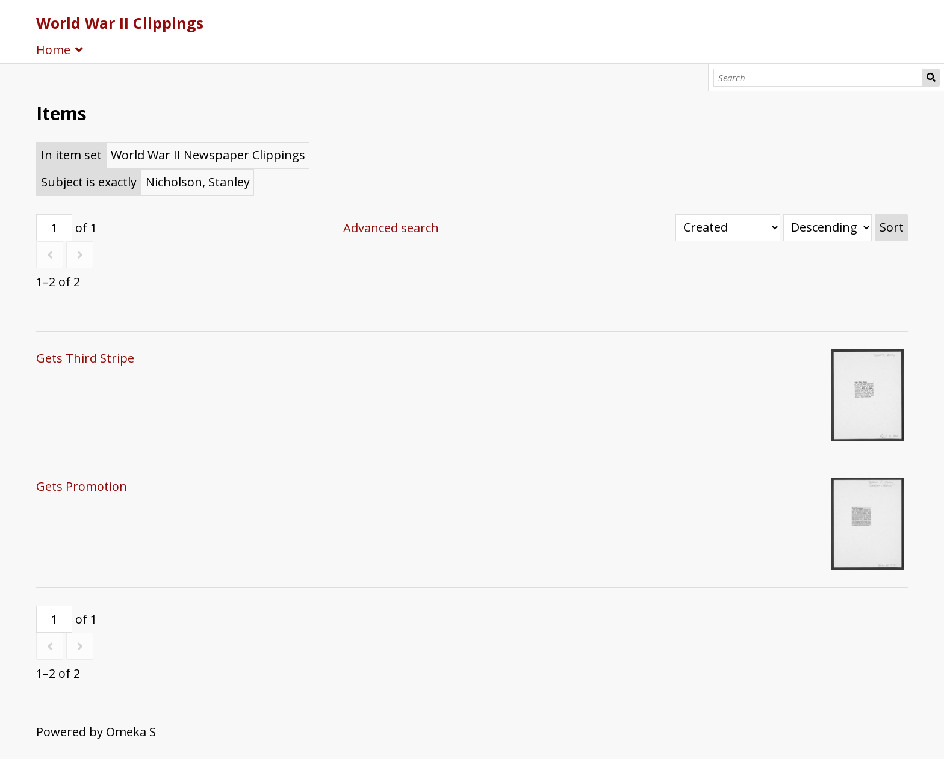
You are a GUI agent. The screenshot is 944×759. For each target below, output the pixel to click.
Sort (892, 227)
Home (53, 49)
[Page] (54, 227)
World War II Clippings (119, 23)
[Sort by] (727, 227)
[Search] (818, 78)
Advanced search (391, 228)
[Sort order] (827, 227)
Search (931, 78)
